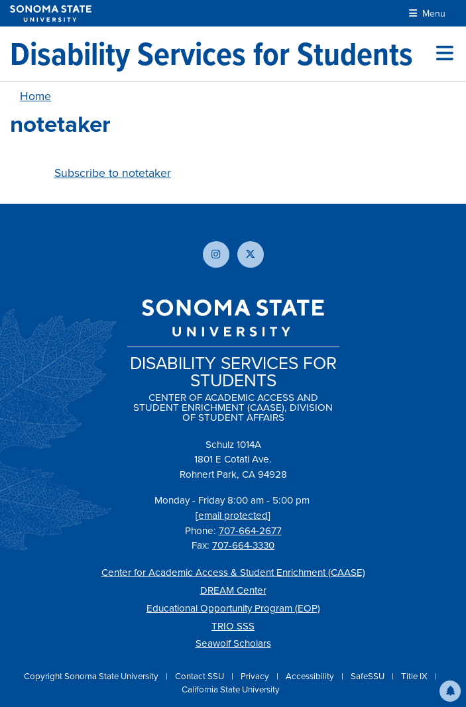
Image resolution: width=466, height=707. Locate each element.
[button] (450, 691)
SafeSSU (368, 676)
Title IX (415, 676)
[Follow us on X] (250, 254)
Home (35, 96)
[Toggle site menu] (444, 53)
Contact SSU (200, 676)
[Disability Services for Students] (211, 53)
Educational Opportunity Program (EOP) (233, 608)
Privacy (256, 676)
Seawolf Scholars (233, 643)
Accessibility (311, 676)
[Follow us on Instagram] (216, 254)
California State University (231, 689)
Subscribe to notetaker (112, 173)
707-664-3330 (243, 545)
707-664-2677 (250, 530)
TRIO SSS (233, 626)
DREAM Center (233, 590)
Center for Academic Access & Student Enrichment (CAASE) (233, 572)
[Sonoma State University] (50, 13)
